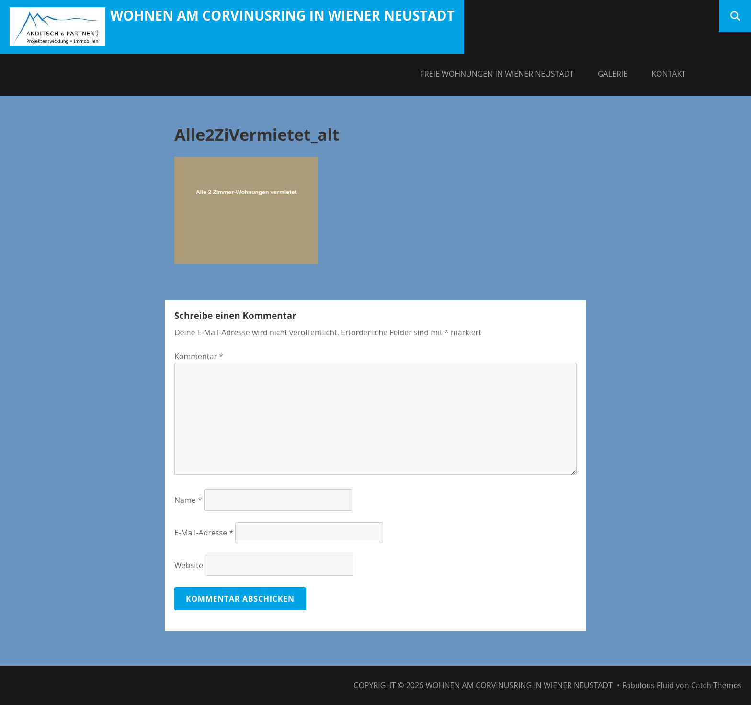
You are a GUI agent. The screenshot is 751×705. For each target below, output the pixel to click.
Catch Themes (716, 685)
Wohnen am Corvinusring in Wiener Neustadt (282, 15)
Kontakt (668, 73)
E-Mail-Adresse (203, 532)
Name (188, 500)
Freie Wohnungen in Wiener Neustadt (497, 73)
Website (188, 565)
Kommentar (198, 356)
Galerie (612, 73)
